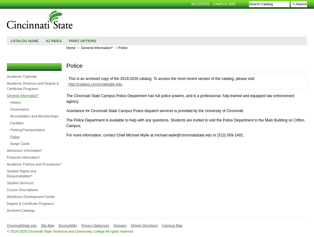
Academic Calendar (22, 76)
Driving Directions (144, 225)
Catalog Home (24, 41)
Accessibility (67, 225)
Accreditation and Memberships (34, 116)
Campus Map (224, 4)
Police (15, 137)
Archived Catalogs (21, 210)
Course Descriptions (22, 190)
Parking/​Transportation (27, 130)
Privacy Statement (95, 225)
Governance (19, 109)
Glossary (120, 225)
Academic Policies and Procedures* (34, 164)
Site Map (47, 225)
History (15, 102)
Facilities (17, 123)
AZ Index (54, 41)
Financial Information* (23, 157)
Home (70, 48)
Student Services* (20, 183)
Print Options (82, 41)
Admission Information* (24, 150)
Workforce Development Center (31, 197)
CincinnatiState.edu (22, 225)
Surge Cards (20, 144)
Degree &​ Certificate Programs (30, 203)
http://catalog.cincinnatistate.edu (95, 84)
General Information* (23, 95)
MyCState (200, 4)
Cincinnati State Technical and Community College (40, 19)
